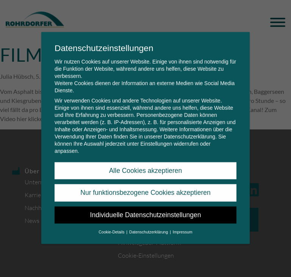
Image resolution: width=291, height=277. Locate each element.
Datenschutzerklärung (189, 131)
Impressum (182, 226)
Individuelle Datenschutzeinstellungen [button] (145, 209)
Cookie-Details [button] (112, 226)
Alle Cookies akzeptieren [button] (145, 165)
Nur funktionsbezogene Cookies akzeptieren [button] (145, 187)
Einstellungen (156, 138)
